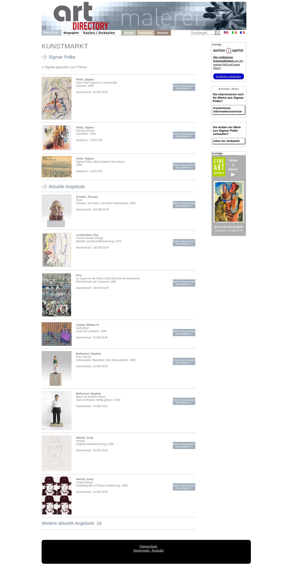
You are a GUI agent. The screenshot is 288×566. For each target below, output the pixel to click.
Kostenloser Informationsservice (228, 109)
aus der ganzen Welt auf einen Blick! (228, 62)
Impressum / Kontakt (148, 550)
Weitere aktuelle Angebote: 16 (71, 523)
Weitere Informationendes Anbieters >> (184, 87)
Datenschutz (148, 546)
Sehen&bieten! (233, 167)
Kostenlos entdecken (228, 76)
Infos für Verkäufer (227, 141)
